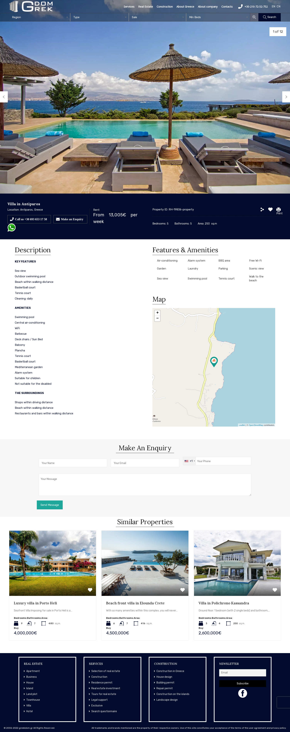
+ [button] (157, 313)
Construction (165, 6)
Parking (223, 268)
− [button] (157, 318)
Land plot (31, 694)
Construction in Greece (170, 671)
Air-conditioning (167, 260)
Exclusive (97, 705)
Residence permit (101, 682)
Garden (161, 268)
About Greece (185, 6)
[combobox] (39, 17)
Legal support (99, 699)
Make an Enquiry (72, 219)
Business (31, 676)
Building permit (165, 682)
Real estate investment (105, 688)
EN (273, 6)
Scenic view (256, 268)
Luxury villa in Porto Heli (35, 603)
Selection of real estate (105, 671)
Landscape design (167, 699)
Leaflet (242, 425)
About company (208, 6)
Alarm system (196, 260)
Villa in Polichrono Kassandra (224, 603)
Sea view (162, 278)
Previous (4, 96)
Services (129, 6)
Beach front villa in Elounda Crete (135, 603)
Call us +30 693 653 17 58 (31, 219)
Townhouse (33, 699)
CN (278, 6)
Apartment (33, 671)
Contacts (227, 6)
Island (29, 688)
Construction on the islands (172, 694)
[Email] (242, 672)
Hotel (29, 711)
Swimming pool (197, 278)
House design (164, 676)
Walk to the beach (256, 278)
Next (286, 96)
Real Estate (145, 6)
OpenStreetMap (256, 425)
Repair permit (164, 688)
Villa (28, 705)
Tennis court (226, 278)
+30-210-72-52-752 (253, 6)
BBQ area (224, 260)
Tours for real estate (103, 694)
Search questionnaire (104, 711)
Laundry (193, 268)
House (30, 682)
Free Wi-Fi (255, 260)
